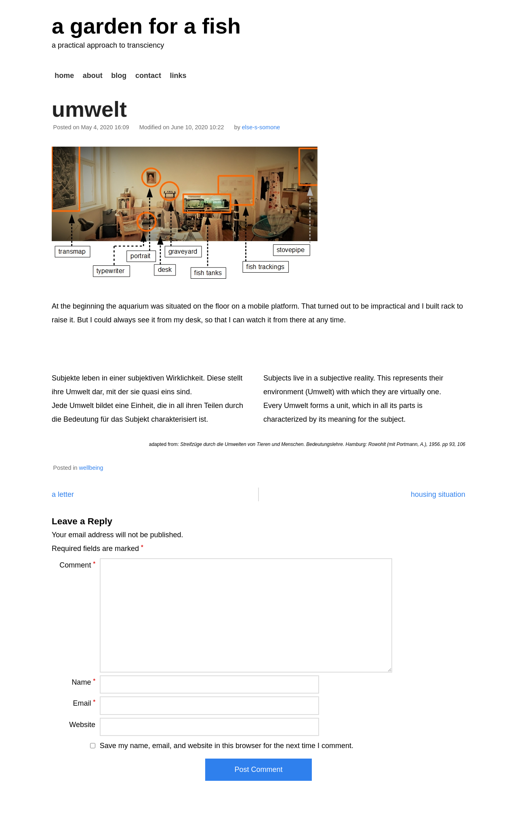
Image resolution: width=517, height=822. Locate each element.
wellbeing (91, 468)
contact (148, 75)
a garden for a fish (146, 26)
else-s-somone (261, 127)
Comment (77, 564)
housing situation (438, 494)
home (64, 75)
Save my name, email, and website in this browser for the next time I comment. (226, 746)
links (178, 75)
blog (118, 75)
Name (83, 681)
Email (84, 702)
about (93, 75)
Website (82, 725)
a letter (63, 494)
